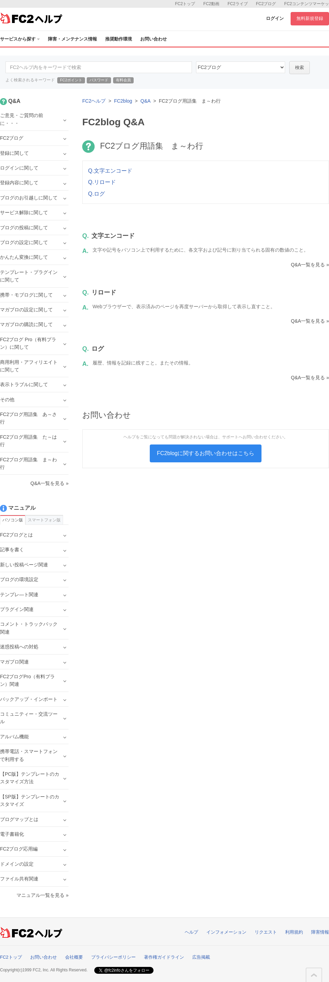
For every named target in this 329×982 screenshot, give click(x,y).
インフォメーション (226, 932)
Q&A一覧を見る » (310, 264)
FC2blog (123, 101)
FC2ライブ (238, 3)
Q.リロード (102, 182)
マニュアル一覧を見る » (42, 895)
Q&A (146, 101)
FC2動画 (211, 3)
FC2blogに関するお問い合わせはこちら (205, 453)
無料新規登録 (309, 18)
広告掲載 (201, 957)
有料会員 (123, 80)
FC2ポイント (71, 80)
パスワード (98, 80)
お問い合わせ (153, 39)
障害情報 (320, 932)
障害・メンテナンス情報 (72, 39)
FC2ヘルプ (94, 101)
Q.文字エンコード (110, 171)
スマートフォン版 (44, 520)
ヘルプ (191, 932)
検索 (299, 67)
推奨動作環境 (118, 39)
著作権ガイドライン (164, 957)
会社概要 (74, 957)
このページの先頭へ (313, 975)
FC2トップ (185, 3)
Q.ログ (96, 194)
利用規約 (294, 932)
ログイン (275, 18)
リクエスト (266, 932)
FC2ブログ (266, 3)
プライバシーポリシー (113, 957)
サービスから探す (20, 39)
